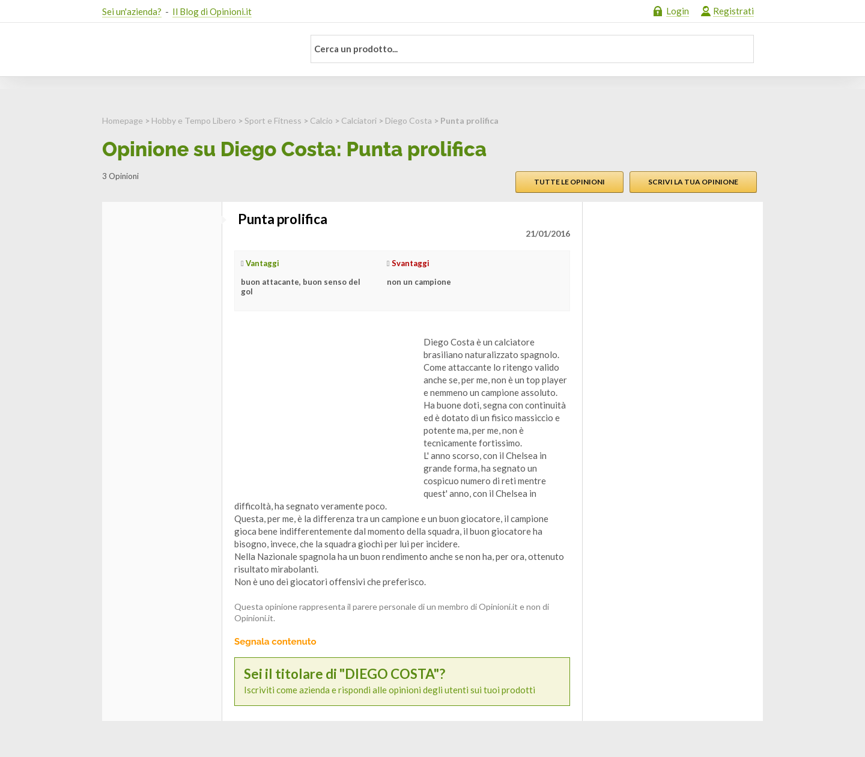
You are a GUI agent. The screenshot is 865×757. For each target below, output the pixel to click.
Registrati (733, 10)
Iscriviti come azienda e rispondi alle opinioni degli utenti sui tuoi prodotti (402, 681)
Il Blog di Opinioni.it (212, 11)
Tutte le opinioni (569, 181)
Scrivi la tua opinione (693, 181)
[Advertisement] (324, 411)
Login (677, 10)
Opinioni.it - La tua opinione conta (195, 50)
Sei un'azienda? (132, 11)
